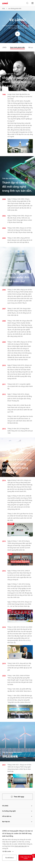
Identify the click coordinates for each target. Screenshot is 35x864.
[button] (27, 3)
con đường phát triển (14, 8)
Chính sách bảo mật (20, 846)
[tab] (17, 47)
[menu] (32, 3)
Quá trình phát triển (17, 47)
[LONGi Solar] (5, 3)
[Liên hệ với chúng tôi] (33, 856)
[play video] (17, 33)
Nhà (3, 8)
